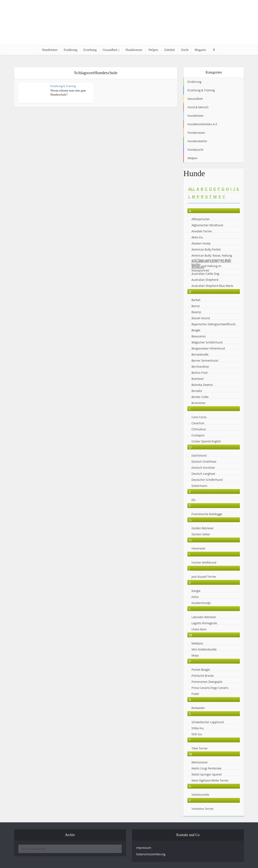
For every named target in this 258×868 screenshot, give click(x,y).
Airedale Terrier (201, 231)
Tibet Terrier (199, 748)
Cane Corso (199, 417)
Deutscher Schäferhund (207, 480)
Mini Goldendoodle (203, 649)
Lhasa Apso (198, 629)
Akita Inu (197, 237)
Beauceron (198, 336)
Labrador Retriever (203, 617)
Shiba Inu (197, 728)
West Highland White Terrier (210, 780)
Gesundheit (110, 50)
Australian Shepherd (204, 280)
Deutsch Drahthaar (203, 461)
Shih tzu (196, 734)
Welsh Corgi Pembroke (206, 768)
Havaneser (198, 548)
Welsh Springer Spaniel (206, 774)
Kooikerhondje (201, 603)
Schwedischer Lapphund (207, 722)
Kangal (195, 591)
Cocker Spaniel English (206, 441)
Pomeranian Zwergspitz (207, 682)
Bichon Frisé (199, 373)
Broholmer (198, 403)
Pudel (195, 694)
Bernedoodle (199, 354)
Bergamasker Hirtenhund (208, 348)
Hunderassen (134, 50)
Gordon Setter (200, 534)
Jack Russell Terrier (203, 577)
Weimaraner (199, 762)
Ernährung (70, 50)
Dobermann (199, 486)
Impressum (143, 848)
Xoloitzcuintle (200, 794)
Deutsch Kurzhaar (203, 467)
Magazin (200, 50)
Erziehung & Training (63, 86)
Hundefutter (50, 50)
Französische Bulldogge (206, 514)
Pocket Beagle (200, 669)
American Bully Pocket (206, 249)
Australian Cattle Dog (205, 274)
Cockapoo (198, 435)
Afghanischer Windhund (207, 225)
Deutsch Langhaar (203, 474)
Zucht (184, 50)
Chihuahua (198, 429)
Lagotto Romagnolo (204, 623)
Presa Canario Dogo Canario (209, 688)
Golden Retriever (202, 528)
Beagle (195, 330)
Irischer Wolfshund (203, 562)
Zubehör (169, 50)
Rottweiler (198, 708)
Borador (196, 391)
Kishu (195, 597)
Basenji (196, 312)
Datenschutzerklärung (150, 854)
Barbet (195, 300)
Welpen (153, 50)
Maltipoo (197, 643)
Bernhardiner (200, 366)
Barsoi (195, 306)
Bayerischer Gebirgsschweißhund (213, 324)
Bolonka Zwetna (202, 385)
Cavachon (198, 423)
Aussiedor (198, 267)
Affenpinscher (200, 219)
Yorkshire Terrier (202, 809)
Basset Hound (200, 318)
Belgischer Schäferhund (207, 342)
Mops (195, 655)
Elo (193, 500)
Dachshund (198, 455)
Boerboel (197, 379)
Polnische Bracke (202, 676)
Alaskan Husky (200, 243)
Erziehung (90, 50)
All (191, 189)
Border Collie (200, 397)
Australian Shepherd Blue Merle (212, 286)
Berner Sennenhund (204, 360)
